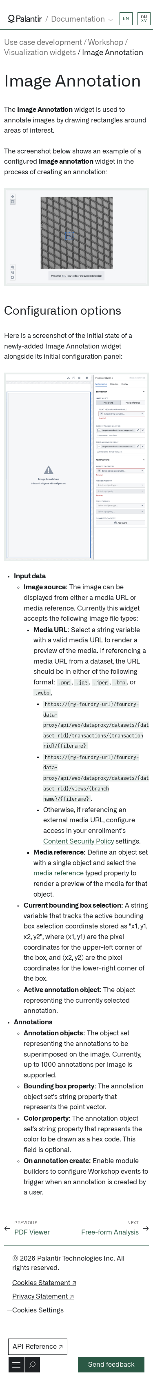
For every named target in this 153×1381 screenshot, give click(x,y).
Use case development (43, 43)
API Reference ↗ (38, 1346)
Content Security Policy (78, 841)
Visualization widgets (40, 53)
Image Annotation (112, 53)
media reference (58, 873)
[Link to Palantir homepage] (25, 19)
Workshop (105, 43)
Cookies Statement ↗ (44, 1283)
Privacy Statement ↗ (43, 1296)
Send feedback (111, 1364)
